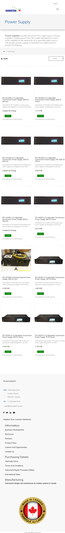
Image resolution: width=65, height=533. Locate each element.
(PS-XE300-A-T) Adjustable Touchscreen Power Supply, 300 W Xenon (17, 336)
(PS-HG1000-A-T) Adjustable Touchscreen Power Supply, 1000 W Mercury (15, 159)
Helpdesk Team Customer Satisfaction (17, 419)
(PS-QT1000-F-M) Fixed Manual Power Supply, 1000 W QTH (16, 278)
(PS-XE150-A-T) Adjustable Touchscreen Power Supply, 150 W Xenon (49, 278)
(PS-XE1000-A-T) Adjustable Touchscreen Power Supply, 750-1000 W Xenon (50, 159)
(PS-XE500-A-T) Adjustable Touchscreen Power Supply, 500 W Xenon (49, 218)
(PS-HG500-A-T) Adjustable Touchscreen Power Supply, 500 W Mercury (15, 219)
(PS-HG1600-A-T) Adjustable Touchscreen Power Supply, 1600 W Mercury (15, 99)
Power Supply (11, 51)
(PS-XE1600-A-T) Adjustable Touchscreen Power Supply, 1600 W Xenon (48, 99)
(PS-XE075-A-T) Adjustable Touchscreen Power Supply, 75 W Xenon (49, 336)
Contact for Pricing (9, 111)
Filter (4, 59)
